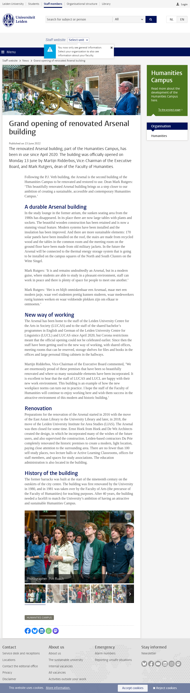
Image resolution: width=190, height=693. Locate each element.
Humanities (159, 136)
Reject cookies (166, 688)
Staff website (9, 60)
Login (184, 4)
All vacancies (57, 673)
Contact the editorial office (20, 666)
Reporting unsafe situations (113, 660)
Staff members (53, 4)
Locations (8, 660)
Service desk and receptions (21, 653)
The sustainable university (66, 660)
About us (55, 653)
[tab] (35, 593)
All (117, 19)
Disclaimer (9, 679)
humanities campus (39, 617)
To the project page (169, 109)
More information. (58, 688)
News (25, 60)
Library (106, 4)
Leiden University (13, 4)
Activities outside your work (67, 679)
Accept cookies (132, 688)
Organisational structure (82, 4)
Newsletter (148, 653)
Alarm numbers (105, 653)
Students (33, 4)
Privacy (7, 673)
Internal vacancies (61, 666)
